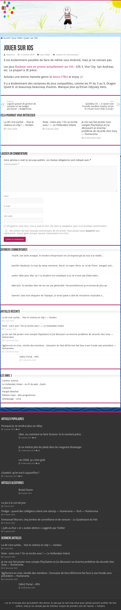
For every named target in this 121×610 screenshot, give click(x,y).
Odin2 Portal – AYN (29, 356)
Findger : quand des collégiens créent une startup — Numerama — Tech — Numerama (49, 511)
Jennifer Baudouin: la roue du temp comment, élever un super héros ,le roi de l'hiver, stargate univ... (63, 265)
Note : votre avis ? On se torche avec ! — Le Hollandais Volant (60, 124)
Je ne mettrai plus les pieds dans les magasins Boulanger (50, 447)
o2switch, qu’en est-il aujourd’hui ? (20, 472)
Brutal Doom (26, 489)
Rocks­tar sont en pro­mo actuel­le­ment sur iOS (44, 66)
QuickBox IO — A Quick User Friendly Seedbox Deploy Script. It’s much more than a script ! (98, 105)
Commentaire (12, 164)
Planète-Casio (9, 395)
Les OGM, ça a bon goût (32, 459)
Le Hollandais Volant (12, 384)
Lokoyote (6, 388)
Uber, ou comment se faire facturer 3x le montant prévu (50, 434)
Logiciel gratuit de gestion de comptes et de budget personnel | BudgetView (23, 105)
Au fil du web (31, 384)
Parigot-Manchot (10, 391)
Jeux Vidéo (17, 38)
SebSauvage (8, 399)
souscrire (90, 231)
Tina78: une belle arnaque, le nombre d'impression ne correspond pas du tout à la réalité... (57, 255)
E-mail (7, 206)
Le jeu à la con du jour (13, 502)
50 (19, 429)
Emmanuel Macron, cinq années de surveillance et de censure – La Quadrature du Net (49, 519)
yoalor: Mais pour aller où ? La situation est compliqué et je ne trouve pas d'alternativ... (55, 275)
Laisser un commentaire (67, 54)
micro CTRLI (60, 76)
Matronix (10, 54)
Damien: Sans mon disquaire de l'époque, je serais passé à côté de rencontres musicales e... (58, 295)
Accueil (5, 38)
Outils (43, 384)
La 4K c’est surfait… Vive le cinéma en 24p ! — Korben (19, 124)
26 (39, 463)
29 (39, 451)
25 (21, 476)
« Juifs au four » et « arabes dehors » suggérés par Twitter (33, 527)
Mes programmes (26, 395)
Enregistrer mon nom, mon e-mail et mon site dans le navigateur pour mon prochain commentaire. (57, 226)
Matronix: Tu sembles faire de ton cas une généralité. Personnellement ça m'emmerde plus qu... (60, 285)
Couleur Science (10, 380)
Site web (8, 216)
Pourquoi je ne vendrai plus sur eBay (21, 425)
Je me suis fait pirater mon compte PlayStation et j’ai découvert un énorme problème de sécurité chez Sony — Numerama (99, 128)
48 (35, 438)
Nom (6, 196)
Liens (18, 399)
